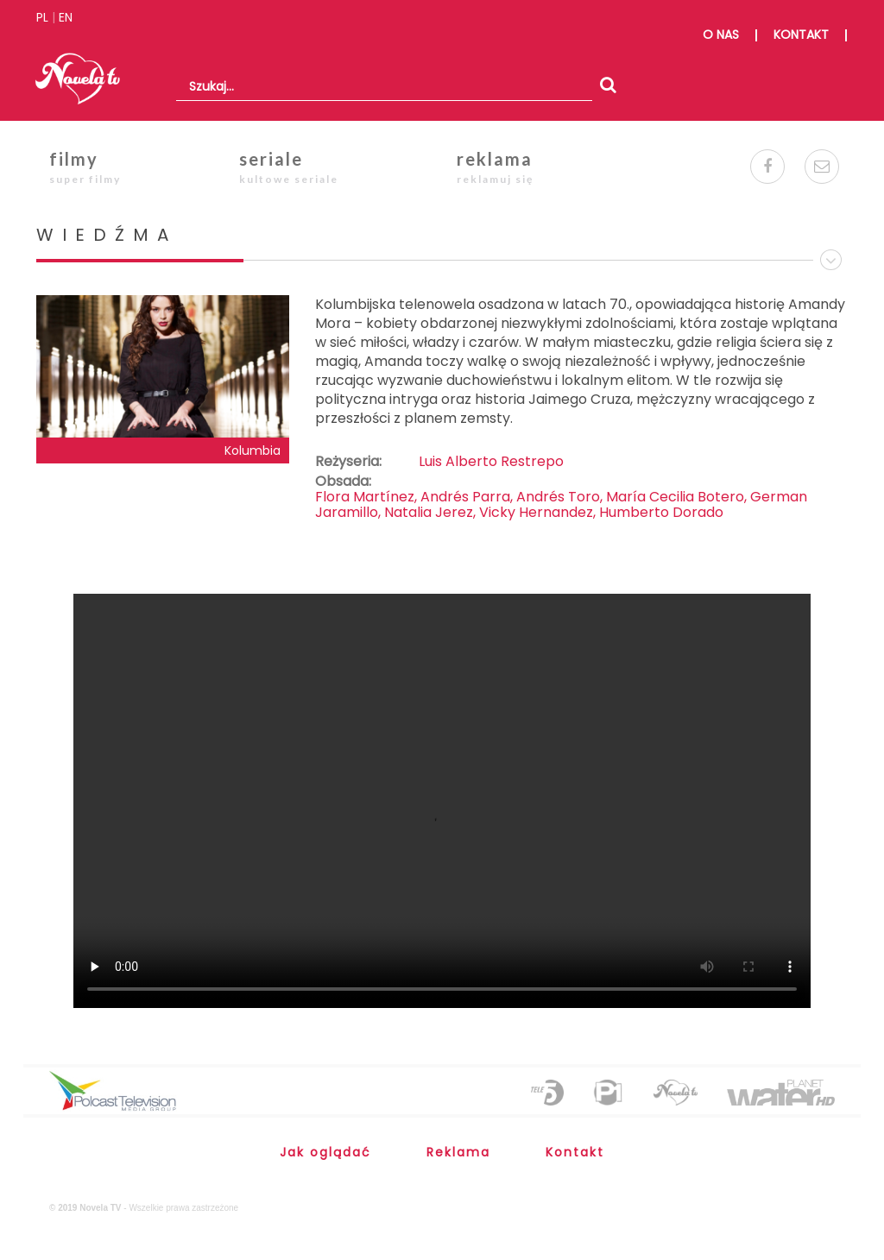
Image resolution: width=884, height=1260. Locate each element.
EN (66, 17)
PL (42, 17)
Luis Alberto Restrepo (491, 461)
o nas (721, 34)
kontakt (801, 34)
